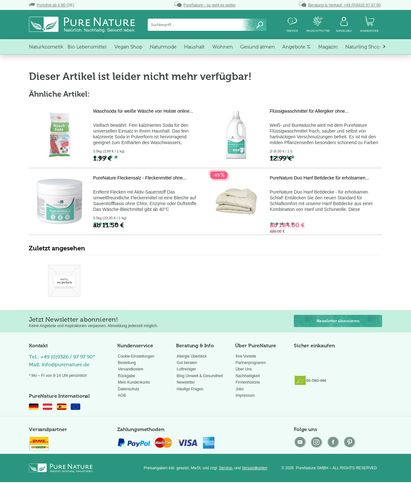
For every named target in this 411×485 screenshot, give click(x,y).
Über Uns (244, 369)
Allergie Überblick (191, 356)
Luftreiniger (186, 369)
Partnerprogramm (251, 362)
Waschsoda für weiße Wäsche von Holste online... (143, 111)
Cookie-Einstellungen (136, 356)
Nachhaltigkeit (248, 376)
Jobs (240, 389)
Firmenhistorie (248, 382)
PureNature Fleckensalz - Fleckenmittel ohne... (140, 177)
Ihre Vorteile (246, 356)
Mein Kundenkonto (134, 382)
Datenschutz (128, 389)
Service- (226, 468)
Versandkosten (130, 369)
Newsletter (186, 382)
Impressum (245, 395)
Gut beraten (187, 362)
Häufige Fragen (190, 389)
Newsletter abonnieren (338, 321)
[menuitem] (207, 25)
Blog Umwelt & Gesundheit (200, 376)
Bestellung (127, 362)
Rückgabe (126, 376)
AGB (122, 395)
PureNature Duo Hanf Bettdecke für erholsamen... (319, 177)
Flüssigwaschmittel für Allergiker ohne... (309, 111)
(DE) (51, 5)
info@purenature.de (66, 364)
